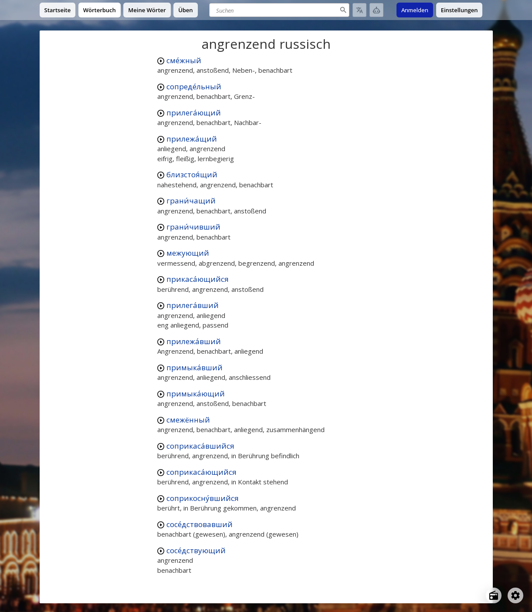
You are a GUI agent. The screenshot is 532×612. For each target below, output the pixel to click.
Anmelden (414, 10)
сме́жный (183, 60)
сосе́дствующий (196, 550)
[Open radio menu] (494, 595)
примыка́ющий (195, 394)
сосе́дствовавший (199, 524)
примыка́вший (194, 367)
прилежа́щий (191, 139)
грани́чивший (193, 227)
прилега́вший (192, 305)
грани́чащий (191, 201)
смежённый (188, 420)
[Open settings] (515, 595)
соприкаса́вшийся (200, 446)
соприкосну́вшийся (202, 498)
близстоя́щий (191, 174)
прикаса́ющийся (197, 279)
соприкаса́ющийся (201, 472)
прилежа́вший (193, 341)
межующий (187, 253)
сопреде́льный (193, 86)
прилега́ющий (193, 113)
